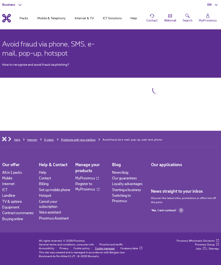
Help (42, 172)
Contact (45, 178)
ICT (5, 190)
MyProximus (86, 178)
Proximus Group (207, 244)
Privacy (64, 248)
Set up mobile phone (54, 190)
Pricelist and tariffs (111, 244)
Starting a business (126, 190)
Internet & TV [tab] (84, 18)
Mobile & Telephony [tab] (51, 18)
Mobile (7, 178)
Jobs (201, 248)
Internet (8, 184)
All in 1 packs (12, 172)
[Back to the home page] (6, 18)
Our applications (166, 165)
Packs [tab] (24, 18)
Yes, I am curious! (167, 210)
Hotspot (45, 195)
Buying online (12, 219)
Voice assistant (50, 212)
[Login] (208, 18)
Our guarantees (124, 178)
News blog (120, 172)
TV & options (12, 201)
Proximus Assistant (54, 218)
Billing (43, 184)
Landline (8, 195)
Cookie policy (81, 248)
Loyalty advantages (127, 184)
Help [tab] (133, 18)
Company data (131, 248)
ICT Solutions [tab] (112, 18)
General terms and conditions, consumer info (66, 244)
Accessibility (46, 248)
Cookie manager (105, 248)
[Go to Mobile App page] (155, 174)
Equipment (10, 207)
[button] (213, 4)
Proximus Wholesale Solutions (198, 240)
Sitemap (214, 248)
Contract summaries (18, 213)
